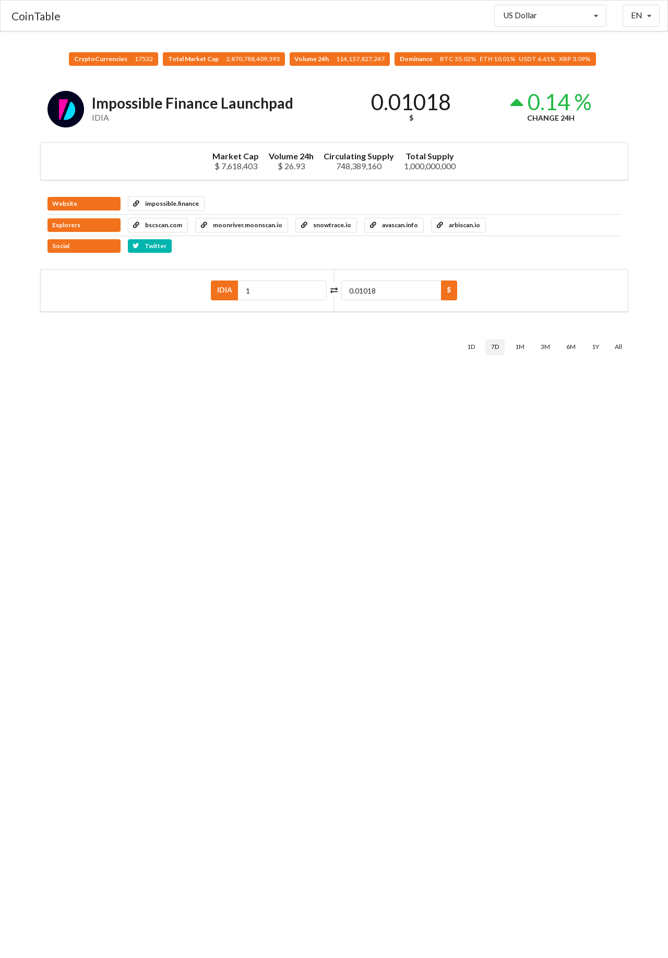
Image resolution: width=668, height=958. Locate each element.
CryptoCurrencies (113, 59)
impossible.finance (166, 203)
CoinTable (36, 15)
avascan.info (394, 225)
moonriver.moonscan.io (241, 225)
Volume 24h (339, 59)
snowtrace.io (326, 225)
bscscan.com (157, 225)
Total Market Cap (224, 59)
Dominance (495, 59)
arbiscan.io (458, 225)
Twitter (149, 246)
